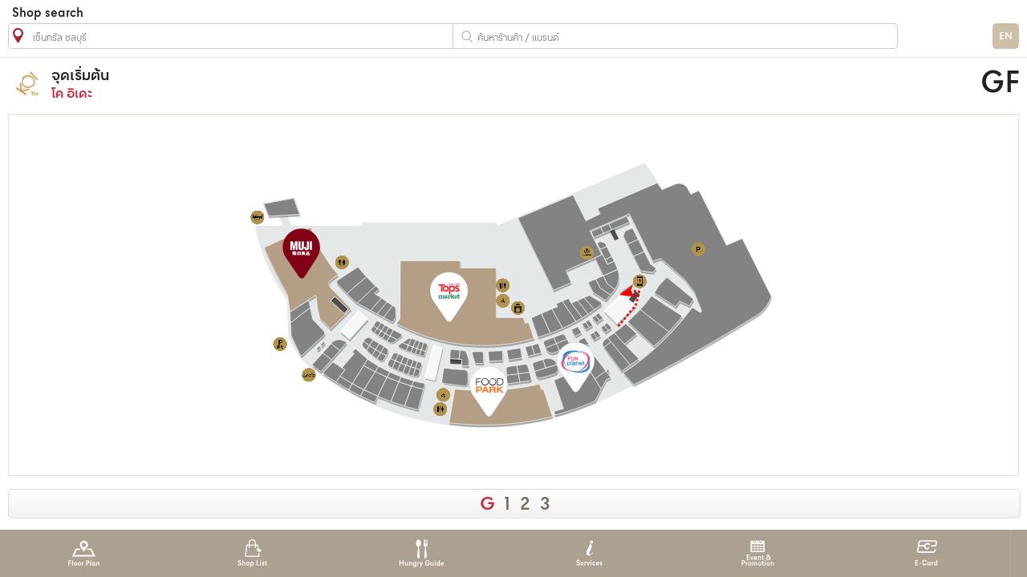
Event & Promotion (758, 553)
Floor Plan (84, 553)
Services (589, 553)
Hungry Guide (421, 553)
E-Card (926, 553)
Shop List (252, 553)
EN (1006, 36)
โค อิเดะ (379, 84)
